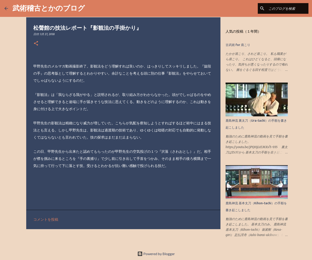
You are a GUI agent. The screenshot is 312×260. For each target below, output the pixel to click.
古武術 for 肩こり (238, 45)
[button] (36, 44)
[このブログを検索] (285, 8)
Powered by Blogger (156, 254)
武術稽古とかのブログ (48, 8)
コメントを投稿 (45, 219)
